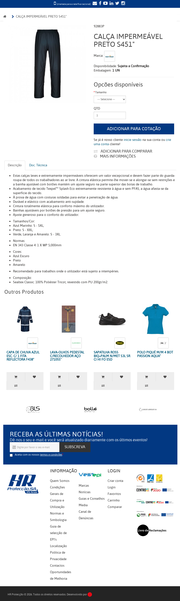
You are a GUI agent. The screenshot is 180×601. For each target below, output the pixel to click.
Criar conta (115, 480)
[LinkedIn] (110, 3)
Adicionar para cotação (134, 129)
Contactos (57, 565)
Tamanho (101, 92)
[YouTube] (105, 3)
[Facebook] (99, 3)
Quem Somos (59, 480)
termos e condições (51, 455)
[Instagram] (122, 3)
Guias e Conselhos (92, 498)
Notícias (84, 492)
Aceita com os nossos (38, 455)
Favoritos (114, 493)
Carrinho (114, 500)
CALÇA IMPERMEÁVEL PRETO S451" (41, 16)
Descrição (15, 165)
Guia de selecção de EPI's (58, 533)
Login (111, 487)
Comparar (115, 506)
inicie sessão (133, 139)
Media (83, 505)
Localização (58, 546)
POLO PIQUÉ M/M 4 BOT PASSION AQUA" (155, 354)
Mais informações (115, 156)
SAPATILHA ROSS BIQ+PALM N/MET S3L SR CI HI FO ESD (112, 356)
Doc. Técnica (38, 165)
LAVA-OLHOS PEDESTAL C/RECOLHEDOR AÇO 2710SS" (67, 356)
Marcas (84, 485)
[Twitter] (116, 3)
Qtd (97, 108)
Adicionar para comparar (123, 151)
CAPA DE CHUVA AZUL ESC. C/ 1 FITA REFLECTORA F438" (23, 356)
